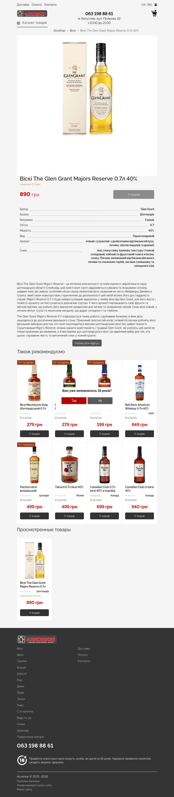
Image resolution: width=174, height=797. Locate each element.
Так (74, 401)
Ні (100, 401)
